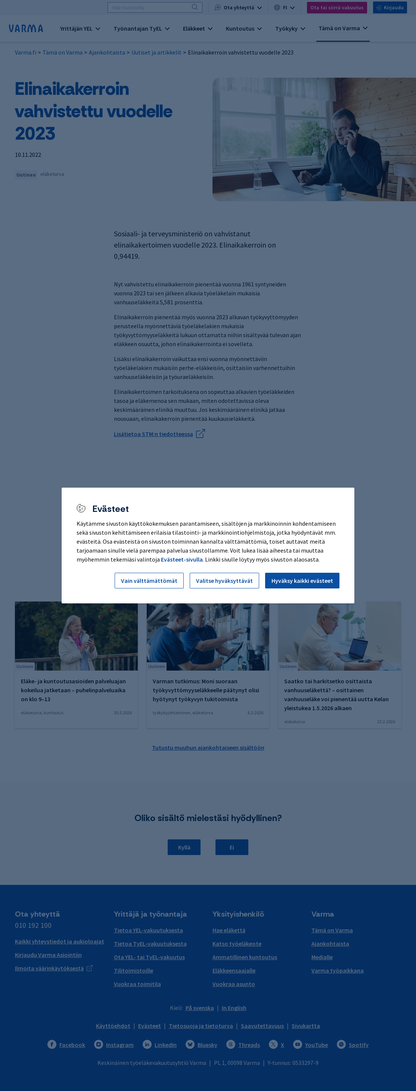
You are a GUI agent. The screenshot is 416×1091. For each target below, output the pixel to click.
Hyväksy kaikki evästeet (302, 580)
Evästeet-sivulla (182, 559)
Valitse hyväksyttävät (224, 580)
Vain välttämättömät (149, 580)
